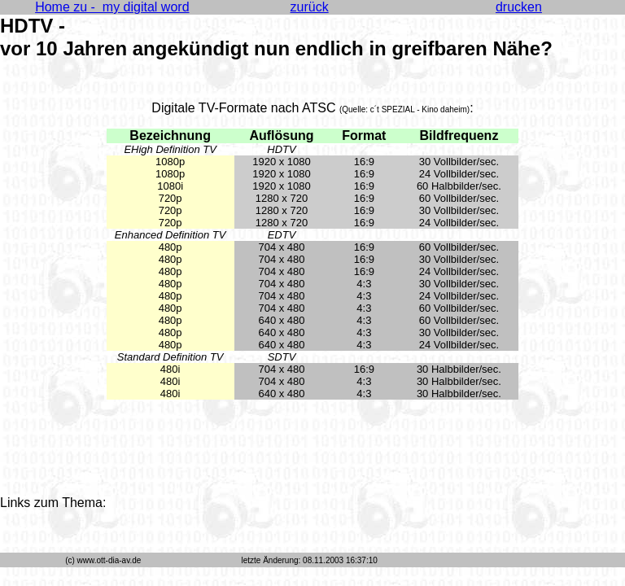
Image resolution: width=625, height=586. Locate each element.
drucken (519, 7)
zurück (310, 7)
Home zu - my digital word (112, 7)
